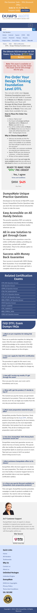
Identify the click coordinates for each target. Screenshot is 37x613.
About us (6, 569)
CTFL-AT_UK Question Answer (10, 297)
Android (10, 35)
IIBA (28, 35)
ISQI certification (19, 44)
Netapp (18, 38)
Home (5, 44)
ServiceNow (16, 40)
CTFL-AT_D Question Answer (10, 294)
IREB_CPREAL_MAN (7, 311)
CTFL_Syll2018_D (6, 308)
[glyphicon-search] (34, 29)
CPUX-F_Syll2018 (6, 306)
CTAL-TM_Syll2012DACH (9, 291)
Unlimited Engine (9, 576)
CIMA (23, 35)
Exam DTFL (23, 418)
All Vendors (7, 556)
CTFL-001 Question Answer (9, 283)
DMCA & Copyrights (10, 583)
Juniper (4, 38)
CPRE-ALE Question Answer (10, 314)
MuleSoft (11, 38)
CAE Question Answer (8, 286)
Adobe (4, 35)
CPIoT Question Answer (8, 303)
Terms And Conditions (10, 589)
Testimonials (7, 559)
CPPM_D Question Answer (9, 288)
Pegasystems (6, 40)
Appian (17, 35)
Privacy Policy (8, 586)
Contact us (6, 566)
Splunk (23, 40)
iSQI (10, 44)
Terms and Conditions (18, 178)
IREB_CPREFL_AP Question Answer (12, 300)
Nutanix (25, 38)
